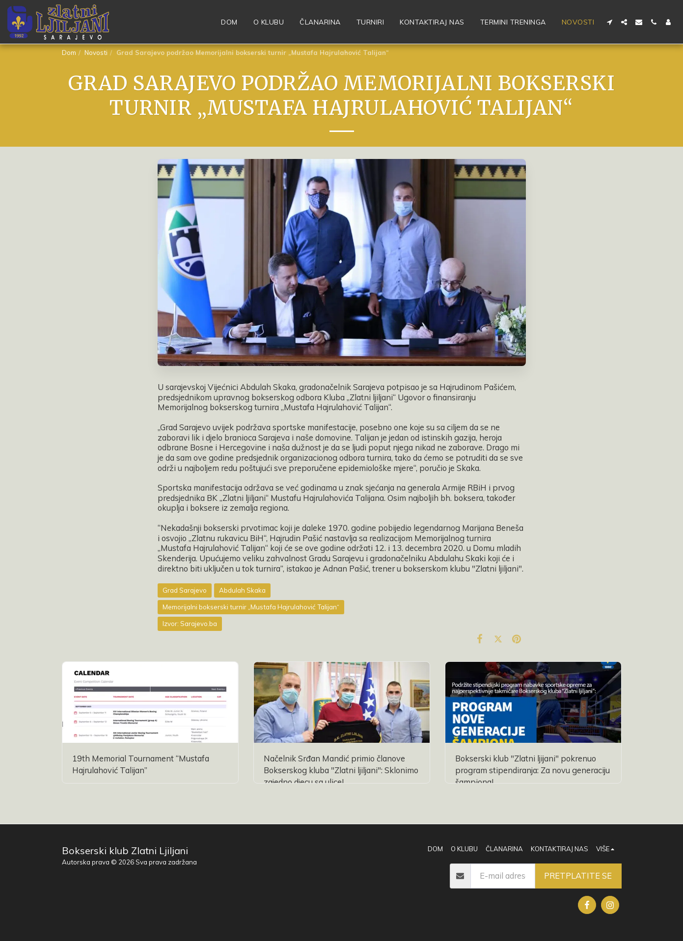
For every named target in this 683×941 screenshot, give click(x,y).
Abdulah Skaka (242, 590)
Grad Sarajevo (185, 590)
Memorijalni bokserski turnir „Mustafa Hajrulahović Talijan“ (251, 607)
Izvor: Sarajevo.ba (190, 623)
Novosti (96, 52)
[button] (609, 22)
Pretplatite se (578, 875)
